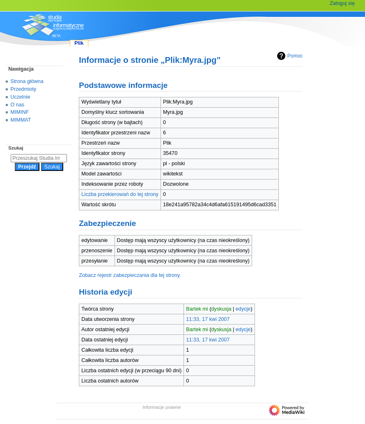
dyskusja (221, 309)
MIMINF (20, 112)
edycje (243, 309)
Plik (78, 43)
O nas (17, 105)
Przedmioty (24, 89)
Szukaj (15, 147)
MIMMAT (21, 120)
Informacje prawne (161, 407)
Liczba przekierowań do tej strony (119, 194)
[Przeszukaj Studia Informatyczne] (39, 158)
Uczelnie (20, 97)
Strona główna (27, 81)
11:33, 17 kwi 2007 (208, 319)
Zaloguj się (342, 3)
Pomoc (289, 56)
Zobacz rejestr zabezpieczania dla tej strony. (130, 275)
